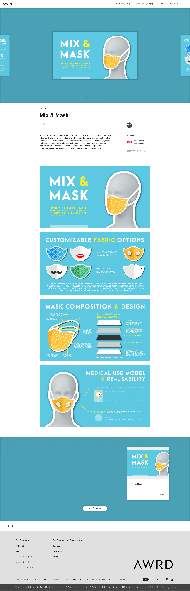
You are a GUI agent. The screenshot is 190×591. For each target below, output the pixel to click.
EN (156, 580)
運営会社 (108, 580)
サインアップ (174, 4)
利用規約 (49, 580)
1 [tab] (87, 97)
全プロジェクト (21, 580)
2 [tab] (92, 97)
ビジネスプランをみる (124, 4)
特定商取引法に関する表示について (88, 580)
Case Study (57, 552)
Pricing (55, 558)
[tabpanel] (95, 55)
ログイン (164, 4)
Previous (2, 55)
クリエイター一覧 (23, 563)
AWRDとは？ (21, 547)
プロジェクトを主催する (144, 4)
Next (188, 55)
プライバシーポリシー (64, 580)
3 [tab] (98, 97)
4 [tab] (103, 97)
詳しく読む (161, 587)
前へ (13, 527)
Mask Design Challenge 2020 (141, 142)
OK (172, 587)
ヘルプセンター (36, 580)
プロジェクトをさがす (24, 558)
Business (56, 547)
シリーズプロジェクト (24, 568)
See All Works (95, 508)
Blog (17, 552)
